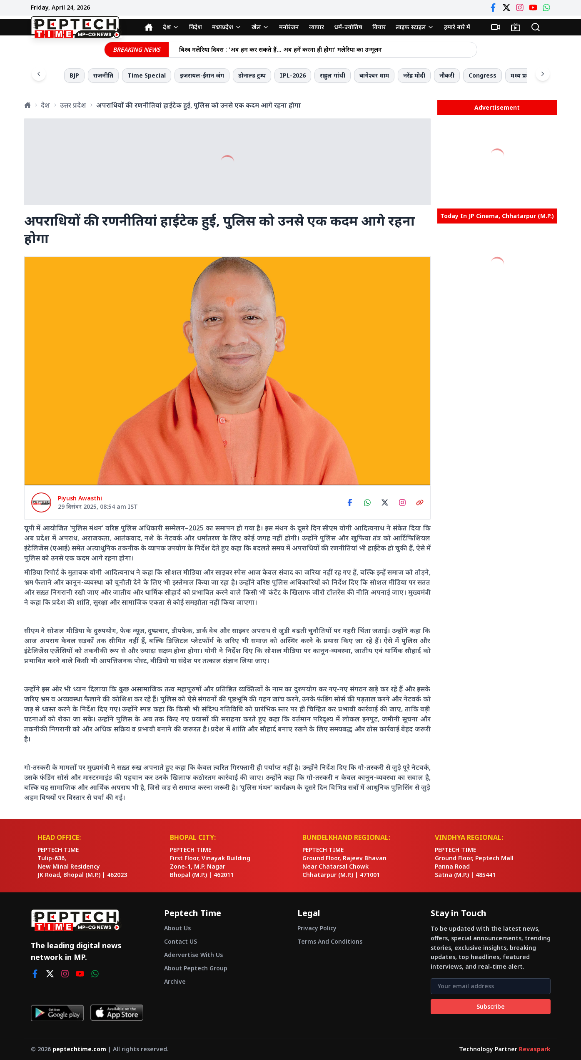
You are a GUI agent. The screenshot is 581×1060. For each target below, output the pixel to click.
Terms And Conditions (329, 941)
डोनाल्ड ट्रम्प (252, 75)
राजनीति (103, 75)
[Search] (535, 27)
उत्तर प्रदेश (73, 105)
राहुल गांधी (332, 75)
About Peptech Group (195, 968)
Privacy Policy (317, 928)
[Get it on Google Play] (57, 1013)
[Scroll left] (39, 74)
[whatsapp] (95, 974)
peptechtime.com (79, 1049)
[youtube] (80, 974)
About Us (177, 928)
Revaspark (535, 1049)
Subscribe (490, 1006)
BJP (74, 75)
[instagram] (65, 974)
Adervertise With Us (193, 955)
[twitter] (50, 974)
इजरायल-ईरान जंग (202, 75)
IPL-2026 (293, 75)
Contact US (180, 941)
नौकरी (446, 75)
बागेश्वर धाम (374, 75)
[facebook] (35, 974)
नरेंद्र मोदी (414, 75)
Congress (482, 75)
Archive (175, 981)
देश (45, 105)
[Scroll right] (543, 74)
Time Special (146, 75)
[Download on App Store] (116, 1013)
